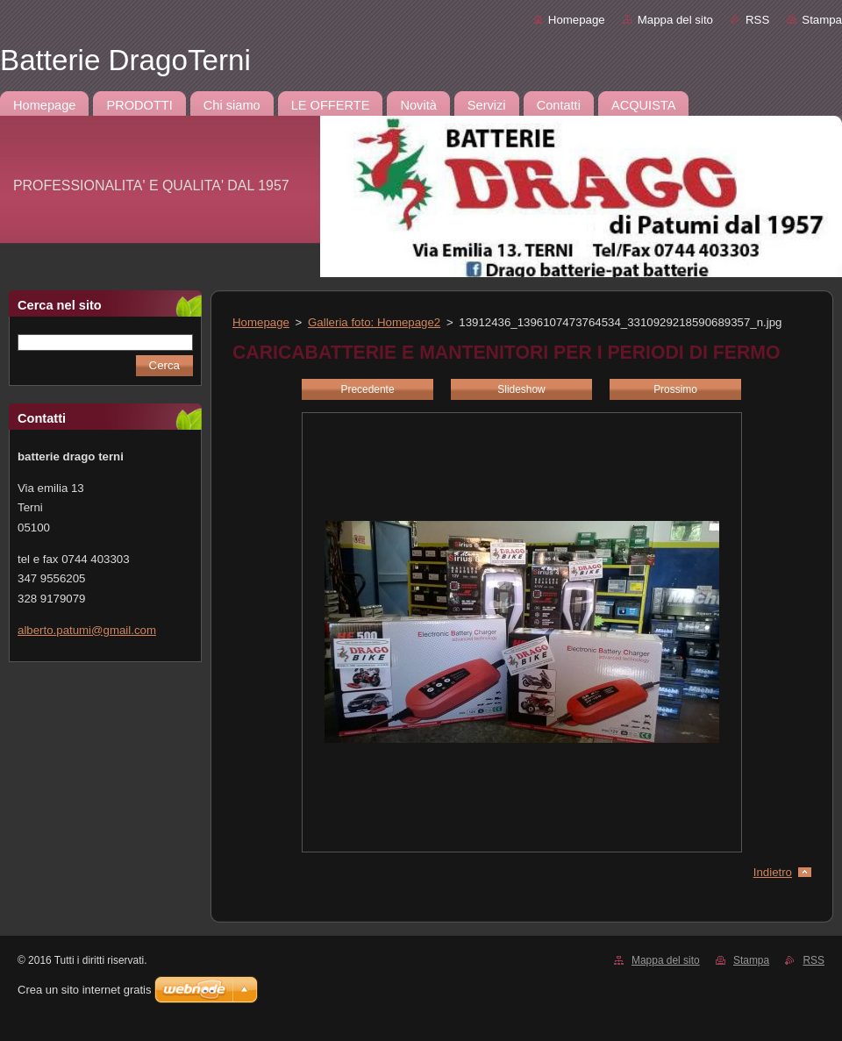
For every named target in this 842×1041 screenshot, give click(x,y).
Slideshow (521, 389)
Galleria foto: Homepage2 (374, 322)
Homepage (576, 19)
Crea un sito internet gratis (84, 989)
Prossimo (675, 389)
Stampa (822, 19)
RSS (757, 19)
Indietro (772, 872)
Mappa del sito (675, 19)
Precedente (367, 389)
